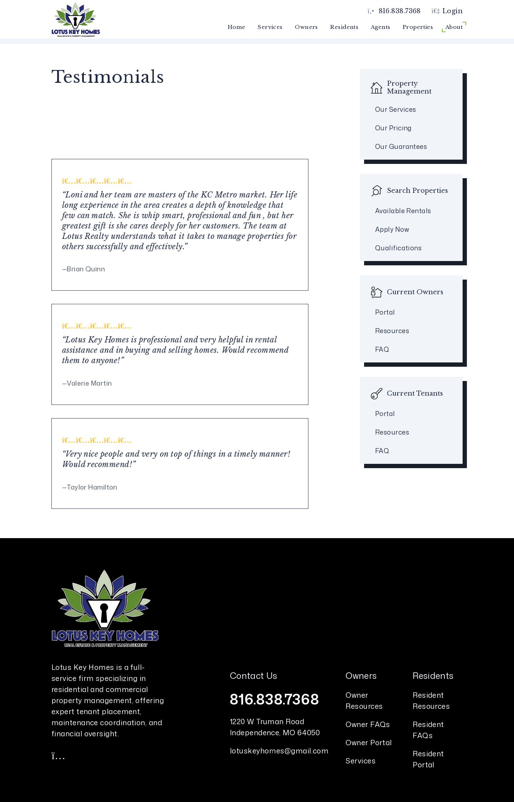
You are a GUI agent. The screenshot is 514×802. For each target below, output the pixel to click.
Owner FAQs (368, 724)
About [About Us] (454, 27)
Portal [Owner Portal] (385, 312)
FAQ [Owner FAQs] (382, 349)
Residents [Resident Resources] (344, 27)
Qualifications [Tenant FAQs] (398, 247)
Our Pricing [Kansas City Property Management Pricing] (393, 127)
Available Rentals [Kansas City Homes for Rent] (403, 210)
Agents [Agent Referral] (380, 27)
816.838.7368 (400, 11)
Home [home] (237, 27)
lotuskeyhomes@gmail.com (279, 751)
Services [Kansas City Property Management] (270, 27)
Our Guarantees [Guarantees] (401, 146)
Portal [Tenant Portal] (385, 413)
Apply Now (392, 229)
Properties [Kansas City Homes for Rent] (418, 27)
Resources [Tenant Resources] (392, 432)
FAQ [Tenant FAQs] (382, 450)
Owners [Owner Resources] (306, 27)
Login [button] (447, 11)
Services (361, 761)
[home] (75, 19)
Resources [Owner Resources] (392, 330)
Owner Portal (369, 742)
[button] (58, 755)
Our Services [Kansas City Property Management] (395, 109)
